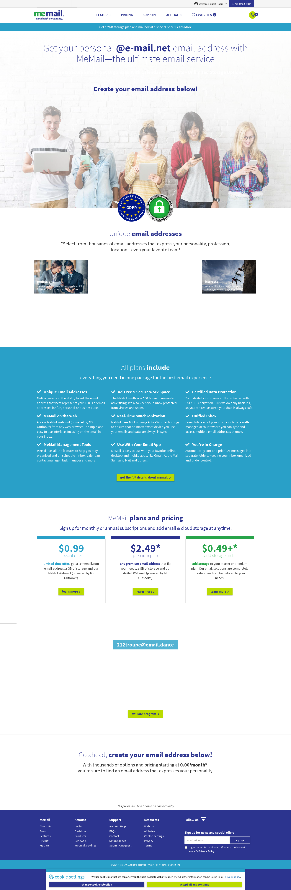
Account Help (117, 826)
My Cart (44, 845)
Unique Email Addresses (62, 391)
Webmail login (241, 3)
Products (80, 836)
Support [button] (150, 15)
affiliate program (145, 714)
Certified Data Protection (211, 391)
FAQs (112, 831)
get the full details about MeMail (145, 477)
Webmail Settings (85, 845)
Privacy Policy (154, 864)
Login (78, 826)
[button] (253, 15)
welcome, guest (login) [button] (210, 3)
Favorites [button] (204, 15)
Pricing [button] (127, 15)
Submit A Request (120, 845)
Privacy (148, 841)
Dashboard (82, 831)
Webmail (149, 826)
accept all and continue (194, 884)
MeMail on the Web (57, 416)
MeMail (121, 864)
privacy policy (232, 877)
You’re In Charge (203, 444)
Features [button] (103, 15)
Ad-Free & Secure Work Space (140, 391)
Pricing (44, 841)
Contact (114, 836)
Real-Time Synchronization (138, 416)
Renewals (80, 841)
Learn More (71, 591)
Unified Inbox (200, 416)
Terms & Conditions (171, 864)
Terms (148, 845)
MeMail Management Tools (64, 444)
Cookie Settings (154, 836)
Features (45, 836)
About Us (45, 826)
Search (44, 831)
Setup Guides (117, 841)
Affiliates (149, 831)
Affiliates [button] (174, 15)
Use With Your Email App (136, 444)
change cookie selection (96, 884)
